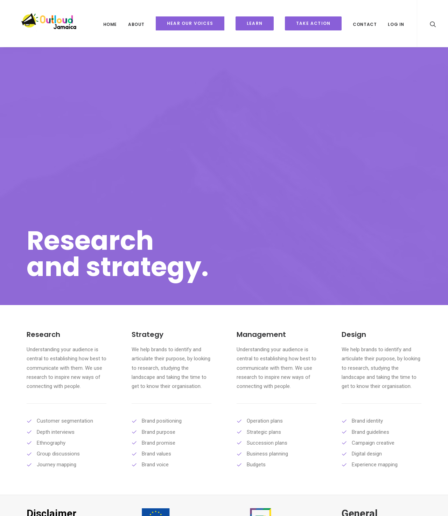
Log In (396, 24)
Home (110, 24)
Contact (365, 24)
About (136, 24)
